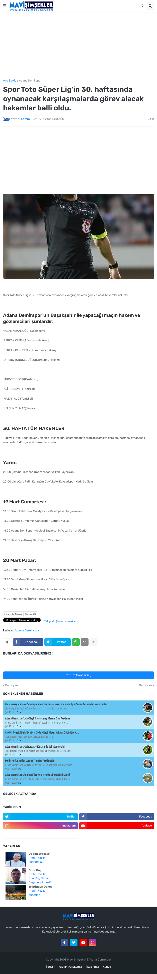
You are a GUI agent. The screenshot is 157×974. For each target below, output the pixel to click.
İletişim (50, 966)
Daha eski (145, 685)
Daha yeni (11, 685)
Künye (107, 966)
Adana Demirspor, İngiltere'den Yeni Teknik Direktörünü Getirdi (37, 774)
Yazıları (42, 858)
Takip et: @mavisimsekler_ (61, 621)
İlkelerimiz (92, 966)
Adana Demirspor (30, 80)
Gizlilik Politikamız (70, 966)
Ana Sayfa (10, 80)
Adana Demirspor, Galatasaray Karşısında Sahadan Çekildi (35, 746)
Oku (19, 712)
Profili (32, 858)
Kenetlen (34, 895)
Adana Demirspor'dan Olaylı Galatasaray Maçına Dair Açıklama (37, 718)
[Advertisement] (78, 45)
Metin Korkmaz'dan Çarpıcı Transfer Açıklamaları (30, 760)
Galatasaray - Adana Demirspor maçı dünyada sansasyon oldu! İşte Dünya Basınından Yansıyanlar (56, 704)
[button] (4, 6)
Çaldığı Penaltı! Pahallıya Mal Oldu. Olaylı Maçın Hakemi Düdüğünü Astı (42, 732)
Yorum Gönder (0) (78, 675)
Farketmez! (36, 861)
